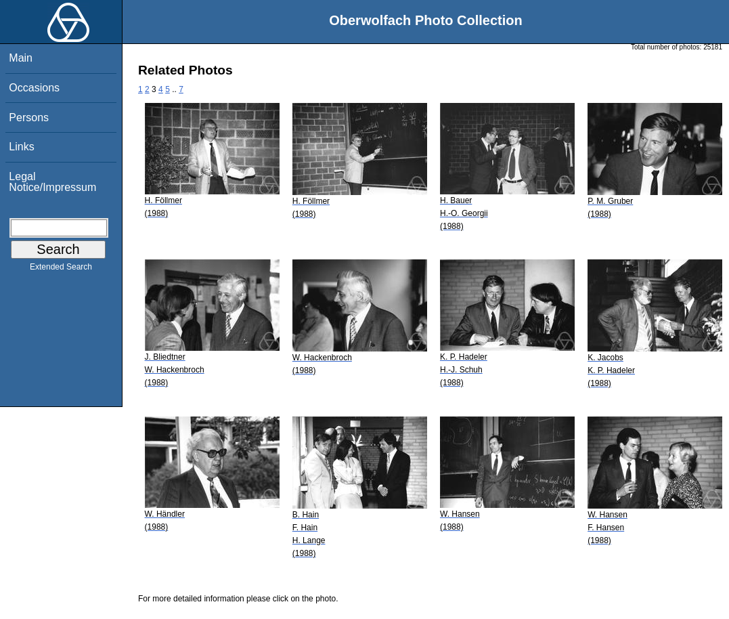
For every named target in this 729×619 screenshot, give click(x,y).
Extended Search (61, 269)
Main (20, 58)
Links (21, 146)
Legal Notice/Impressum (52, 182)
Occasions (34, 87)
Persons (29, 117)
